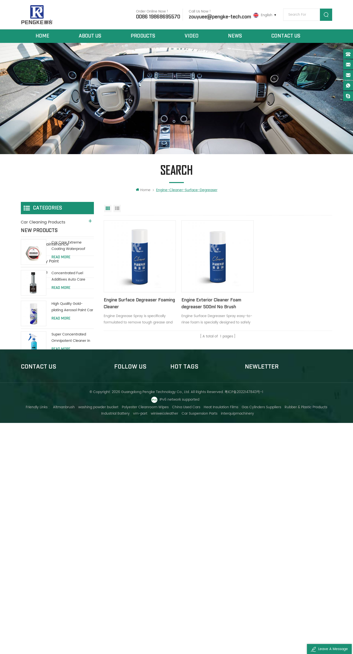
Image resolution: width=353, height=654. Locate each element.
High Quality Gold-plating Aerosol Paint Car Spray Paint (72, 379)
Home (42, 36)
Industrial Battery (115, 644)
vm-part (140, 644)
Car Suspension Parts (200, 644)
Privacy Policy (125, 592)
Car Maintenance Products (47, 233)
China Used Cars (186, 638)
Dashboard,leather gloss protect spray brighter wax (203, 550)
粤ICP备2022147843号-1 (244, 623)
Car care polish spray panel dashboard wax (203, 559)
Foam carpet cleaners (189, 575)
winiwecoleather (164, 644)
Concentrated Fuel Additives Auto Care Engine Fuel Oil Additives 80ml (71, 349)
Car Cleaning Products (43, 222)
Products (143, 36)
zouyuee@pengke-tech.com (220, 17)
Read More (60, 329)
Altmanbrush (64, 638)
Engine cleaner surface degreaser (199, 534)
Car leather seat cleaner (191, 567)
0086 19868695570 (158, 17)
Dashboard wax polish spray (194, 542)
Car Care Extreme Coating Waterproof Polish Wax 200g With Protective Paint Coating (71, 318)
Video (192, 36)
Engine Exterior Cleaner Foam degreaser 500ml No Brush (210, 303)
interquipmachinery (237, 644)
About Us (90, 36)
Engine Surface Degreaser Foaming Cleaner (130, 303)
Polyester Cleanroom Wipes (145, 638)
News (235, 36)
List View (117, 208)
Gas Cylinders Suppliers (261, 638)
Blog (118, 567)
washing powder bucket (98, 638)
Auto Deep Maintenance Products (45, 247)
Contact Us (285, 36)
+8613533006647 (44, 558)
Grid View (108, 208)
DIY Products (33, 283)
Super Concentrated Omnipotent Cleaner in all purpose (70, 410)
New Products (34, 272)
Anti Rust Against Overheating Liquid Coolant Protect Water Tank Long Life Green (70, 471)
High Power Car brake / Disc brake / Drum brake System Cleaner (72, 440)
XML (117, 584)
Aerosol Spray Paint (40, 261)
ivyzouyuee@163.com (47, 598)
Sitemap (121, 575)
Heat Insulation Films (221, 638)
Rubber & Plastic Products (306, 638)
